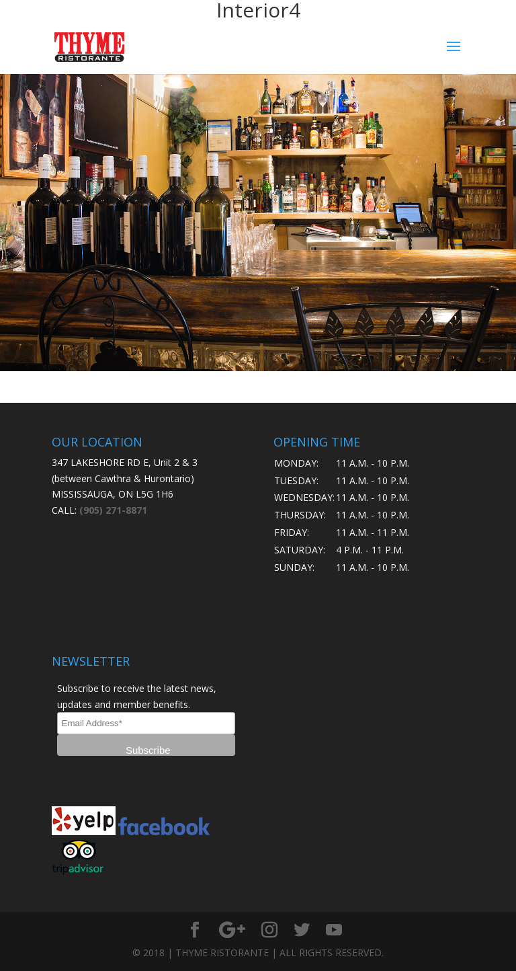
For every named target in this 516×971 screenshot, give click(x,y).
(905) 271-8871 (113, 510)
